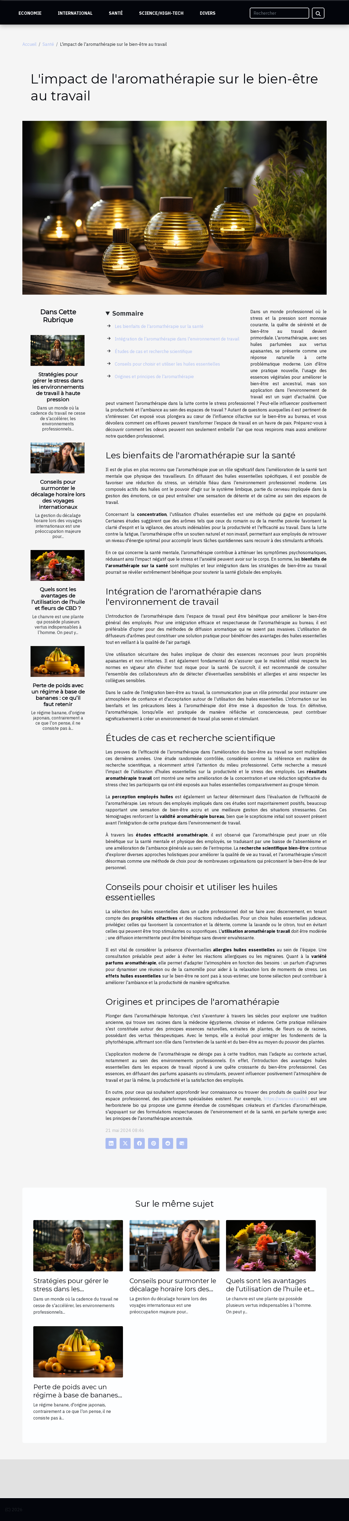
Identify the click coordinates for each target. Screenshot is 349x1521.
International (75, 13)
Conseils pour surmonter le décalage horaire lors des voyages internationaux (58, 494)
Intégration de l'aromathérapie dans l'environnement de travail (177, 339)
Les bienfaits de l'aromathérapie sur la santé (159, 326)
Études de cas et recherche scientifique (153, 351)
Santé (116, 13)
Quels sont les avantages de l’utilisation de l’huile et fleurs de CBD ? (58, 598)
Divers (207, 13)
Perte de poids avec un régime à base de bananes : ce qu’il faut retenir (58, 694)
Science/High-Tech (161, 13)
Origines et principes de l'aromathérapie (154, 376)
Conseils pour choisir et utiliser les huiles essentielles (167, 364)
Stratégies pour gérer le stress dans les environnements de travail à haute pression (58, 387)
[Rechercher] (279, 13)
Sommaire (127, 313)
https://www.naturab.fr (286, 1098)
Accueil (29, 44)
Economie (30, 13)
